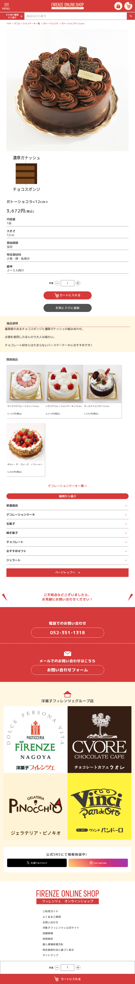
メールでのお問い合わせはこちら (67, 666)
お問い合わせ (50, 922)
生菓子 (10, 524)
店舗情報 (48, 933)
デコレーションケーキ (20, 515)
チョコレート (15, 542)
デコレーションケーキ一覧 (27, 23)
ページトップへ (67, 572)
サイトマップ (50, 955)
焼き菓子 (12, 533)
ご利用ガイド (50, 911)
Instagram (98, 862)
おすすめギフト (16, 551)
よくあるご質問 (52, 916)
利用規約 (48, 938)
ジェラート (13, 560)
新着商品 (12, 505)
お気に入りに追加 (67, 308)
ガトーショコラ (50, 23)
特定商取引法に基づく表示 (58, 950)
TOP (8, 23)
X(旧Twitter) (37, 862)
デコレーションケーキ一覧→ (67, 486)
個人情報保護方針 (53, 944)
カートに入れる (67, 295)
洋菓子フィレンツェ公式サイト (61, 927)
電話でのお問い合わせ (67, 629)
